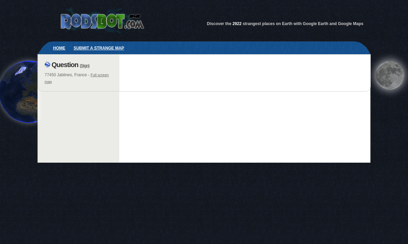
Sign (84, 65)
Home (59, 48)
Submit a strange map (99, 48)
